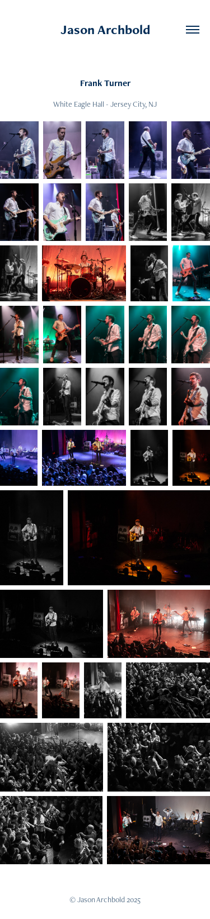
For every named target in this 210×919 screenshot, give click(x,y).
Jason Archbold (105, 29)
